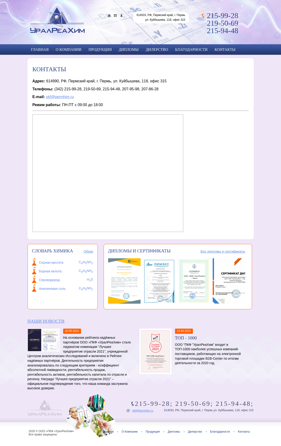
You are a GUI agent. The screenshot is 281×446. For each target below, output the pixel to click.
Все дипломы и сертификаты (222, 251)
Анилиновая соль (52, 289)
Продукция (100, 50)
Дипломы (129, 50)
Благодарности (191, 50)
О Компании (68, 50)
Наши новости (46, 321)
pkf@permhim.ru (60, 97)
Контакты (225, 50)
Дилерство (157, 50)
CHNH (86, 288)
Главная (40, 50)
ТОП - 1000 (186, 337)
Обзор (88, 251)
